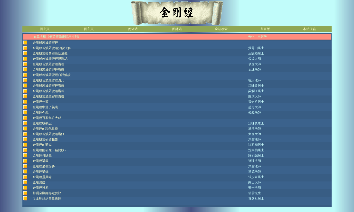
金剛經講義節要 (44, 166)
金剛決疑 (39, 182)
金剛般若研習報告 (45, 139)
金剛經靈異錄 (42, 177)
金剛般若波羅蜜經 (45, 42)
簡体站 (133, 29)
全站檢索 (221, 29)
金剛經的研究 (42, 145)
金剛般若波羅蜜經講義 (48, 85)
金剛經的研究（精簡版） (50, 150)
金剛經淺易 (40, 188)
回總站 (177, 29)
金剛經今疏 (40, 112)
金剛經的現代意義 (45, 128)
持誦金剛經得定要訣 (47, 193)
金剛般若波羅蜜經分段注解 (52, 48)
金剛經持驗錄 (42, 155)
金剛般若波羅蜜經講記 (48, 80)
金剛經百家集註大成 (47, 118)
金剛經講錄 (40, 171)
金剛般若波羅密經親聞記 (50, 59)
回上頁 (44, 29)
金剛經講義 (40, 161)
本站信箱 (309, 29)
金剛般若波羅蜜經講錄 (48, 134)
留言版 (265, 29)
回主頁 (89, 29)
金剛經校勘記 (42, 123)
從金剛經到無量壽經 (47, 198)
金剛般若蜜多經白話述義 (50, 53)
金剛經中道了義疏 (45, 107)
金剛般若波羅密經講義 (48, 64)
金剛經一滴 (40, 102)
